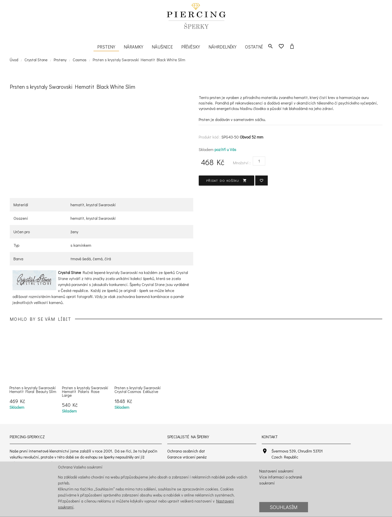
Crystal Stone (36, 59)
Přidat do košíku (226, 180)
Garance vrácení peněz (187, 457)
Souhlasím (284, 507)
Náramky (133, 47)
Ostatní (254, 47)
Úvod (14, 59)
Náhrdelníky (222, 47)
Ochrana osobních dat (186, 451)
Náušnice (162, 47)
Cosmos (79, 59)
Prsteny (106, 47)
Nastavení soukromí (276, 471)
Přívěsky (190, 47)
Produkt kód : (209, 137)
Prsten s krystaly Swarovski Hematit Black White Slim (139, 59)
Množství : (241, 162)
